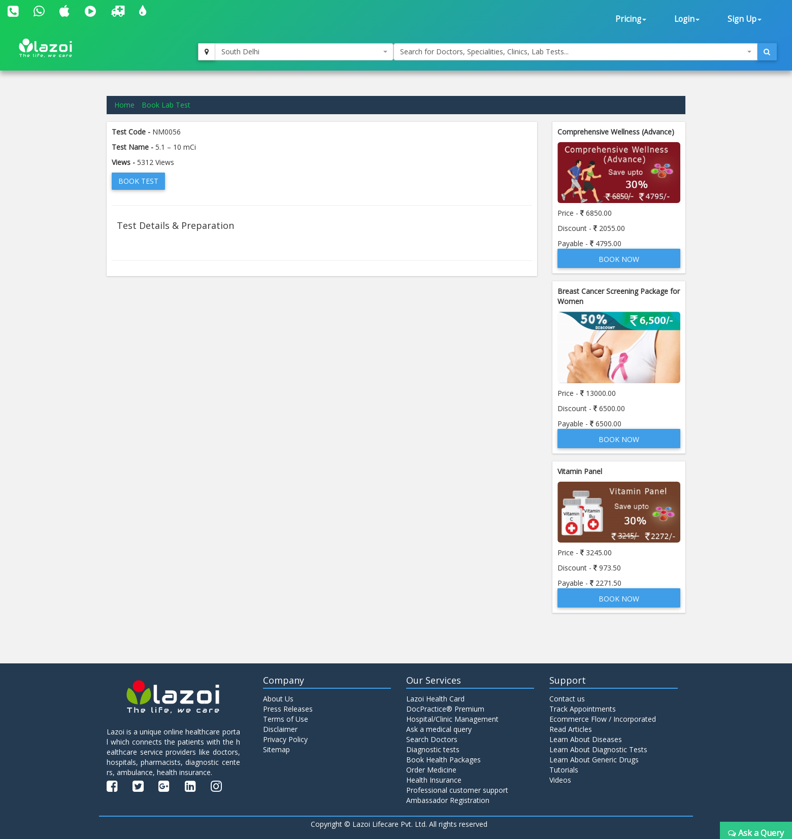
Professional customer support (457, 790)
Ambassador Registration (447, 800)
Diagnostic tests (432, 749)
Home (124, 105)
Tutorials (563, 770)
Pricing (630, 19)
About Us (278, 698)
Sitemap (276, 749)
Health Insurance (433, 780)
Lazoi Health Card (435, 698)
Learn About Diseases (585, 739)
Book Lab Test (166, 105)
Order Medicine (431, 770)
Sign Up (745, 19)
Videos (560, 780)
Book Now (619, 259)
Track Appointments (582, 709)
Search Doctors (431, 739)
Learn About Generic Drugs (594, 759)
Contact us (567, 698)
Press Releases (288, 709)
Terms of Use (285, 719)
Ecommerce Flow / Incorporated (602, 719)
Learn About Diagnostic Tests (598, 749)
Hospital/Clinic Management (452, 719)
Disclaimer (280, 729)
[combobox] (304, 51)
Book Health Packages (443, 759)
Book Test (138, 181)
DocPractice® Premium (445, 709)
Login (687, 19)
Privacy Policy (285, 739)
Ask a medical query (439, 729)
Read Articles (570, 729)
